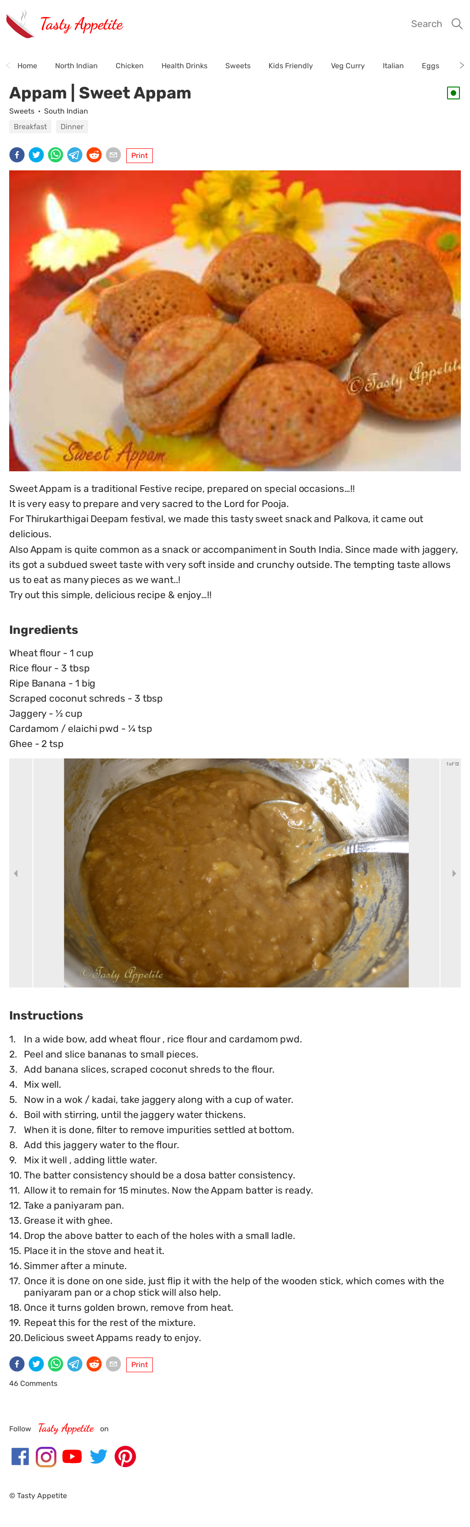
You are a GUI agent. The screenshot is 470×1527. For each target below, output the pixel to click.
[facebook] (18, 155)
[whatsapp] (57, 155)
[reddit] (96, 155)
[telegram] (76, 155)
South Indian (66, 111)
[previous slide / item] (15, 872)
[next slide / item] (454, 872)
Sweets (21, 111)
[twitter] (38, 155)
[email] (115, 155)
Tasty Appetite (81, 23)
